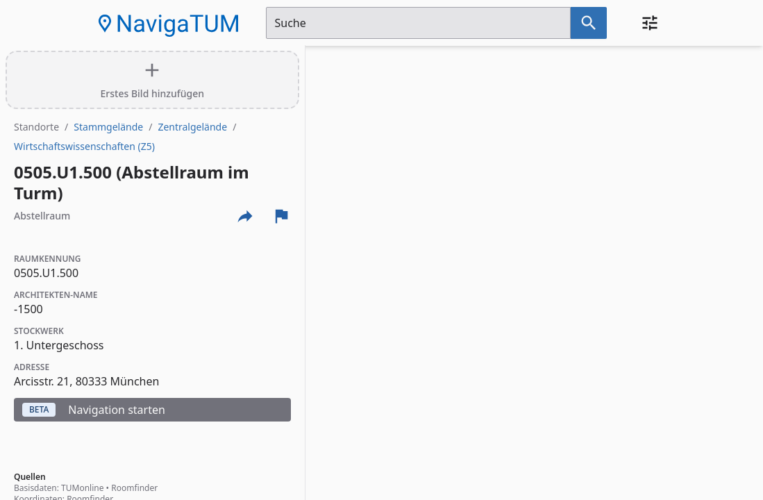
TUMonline (82, 488)
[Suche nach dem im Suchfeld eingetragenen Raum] (589, 23)
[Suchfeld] (418, 23)
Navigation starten (93, 409)
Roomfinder (134, 488)
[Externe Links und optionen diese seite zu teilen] (245, 216)
